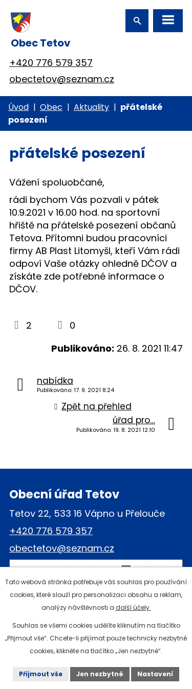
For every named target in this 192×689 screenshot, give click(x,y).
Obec (51, 107)
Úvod (18, 107)
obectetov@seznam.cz (61, 79)
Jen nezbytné (99, 674)
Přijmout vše (40, 674)
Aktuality (91, 107)
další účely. (133, 607)
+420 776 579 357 (51, 62)
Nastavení (155, 674)
